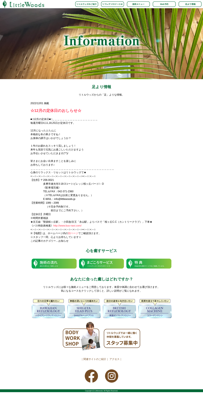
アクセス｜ (115, 359)
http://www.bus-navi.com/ (67, 225)
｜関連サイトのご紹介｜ (95, 359)
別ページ (73, 233)
